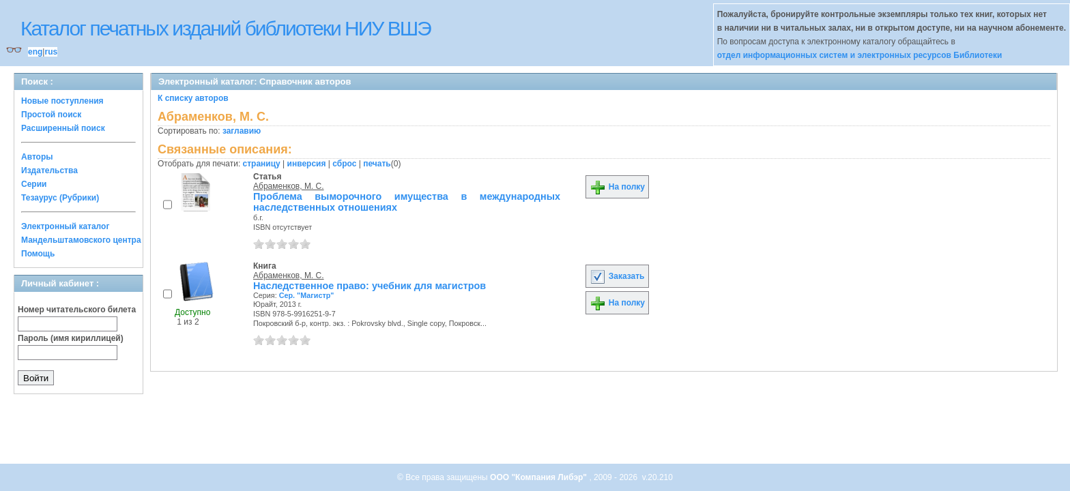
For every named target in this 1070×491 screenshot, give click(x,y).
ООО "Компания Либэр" (539, 477)
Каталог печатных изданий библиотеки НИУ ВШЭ (225, 28)
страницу (261, 163)
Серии (33, 184)
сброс (344, 163)
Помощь (38, 253)
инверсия (306, 163)
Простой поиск (51, 114)
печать (377, 163)
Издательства (49, 170)
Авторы (37, 157)
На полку (617, 187)
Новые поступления (62, 101)
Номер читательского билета (77, 309)
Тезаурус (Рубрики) (60, 198)
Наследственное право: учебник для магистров (369, 285)
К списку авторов (193, 98)
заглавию (241, 131)
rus (50, 52)
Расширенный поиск (63, 128)
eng (35, 52)
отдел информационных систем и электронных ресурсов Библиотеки (859, 55)
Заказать (617, 276)
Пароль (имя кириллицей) (71, 338)
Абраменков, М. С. (288, 186)
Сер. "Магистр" (306, 295)
